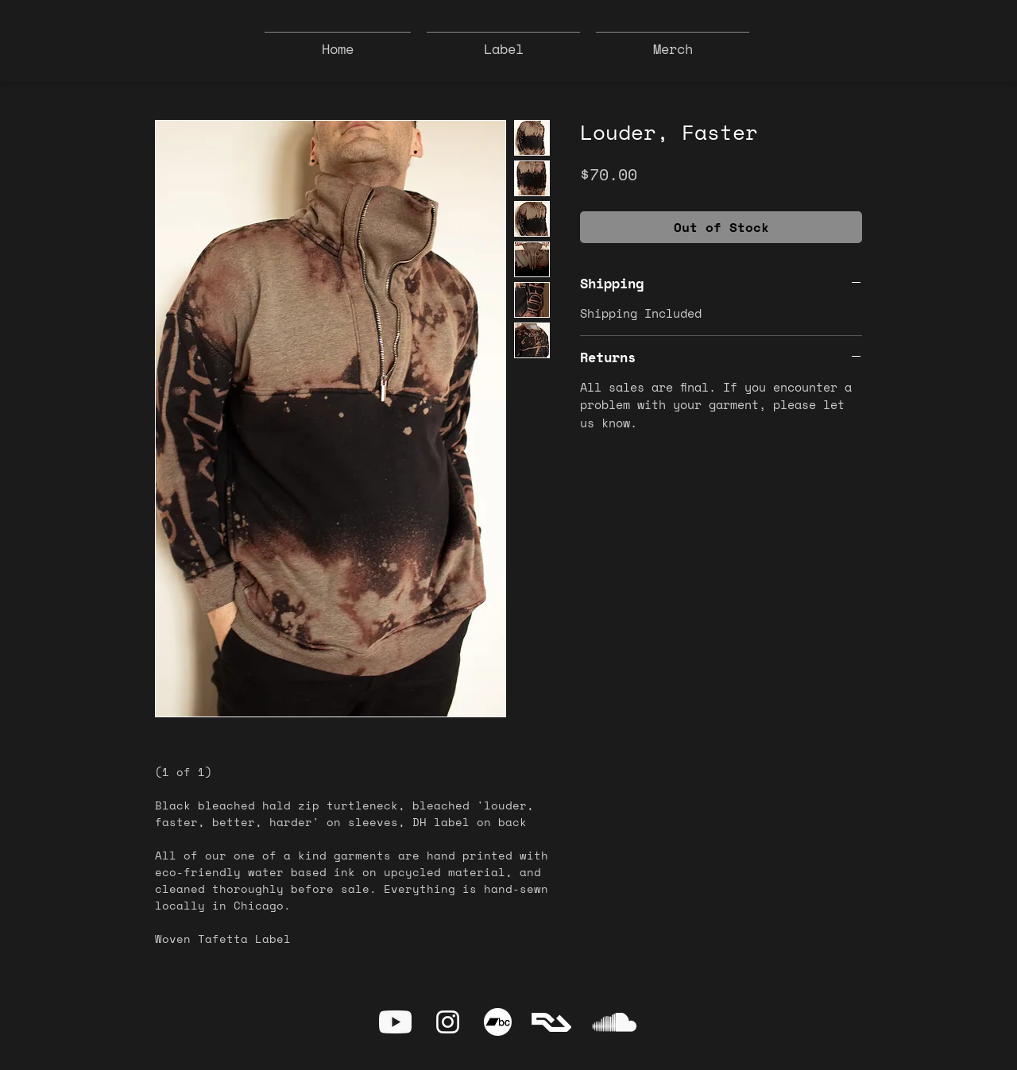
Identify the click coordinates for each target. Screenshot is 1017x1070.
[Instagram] (447, 1021)
